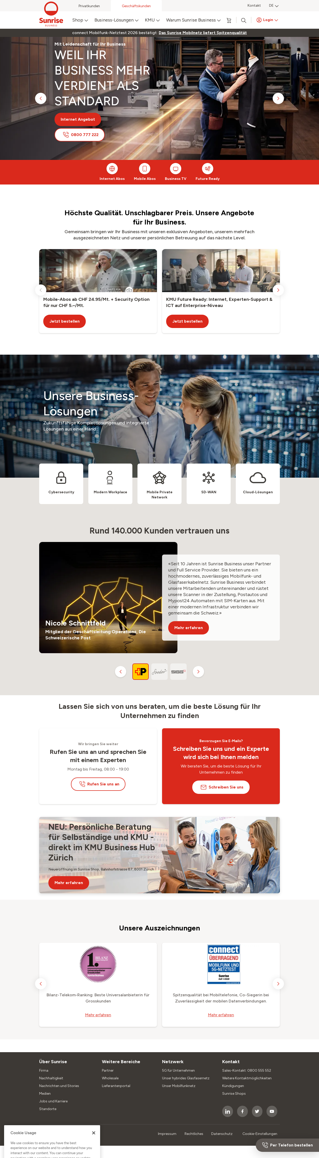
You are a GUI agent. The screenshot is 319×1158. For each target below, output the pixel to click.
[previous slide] (40, 98)
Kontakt (254, 5)
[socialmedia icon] (227, 1111)
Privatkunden (89, 6)
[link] (203, 33)
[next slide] (278, 98)
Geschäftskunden (136, 6)
